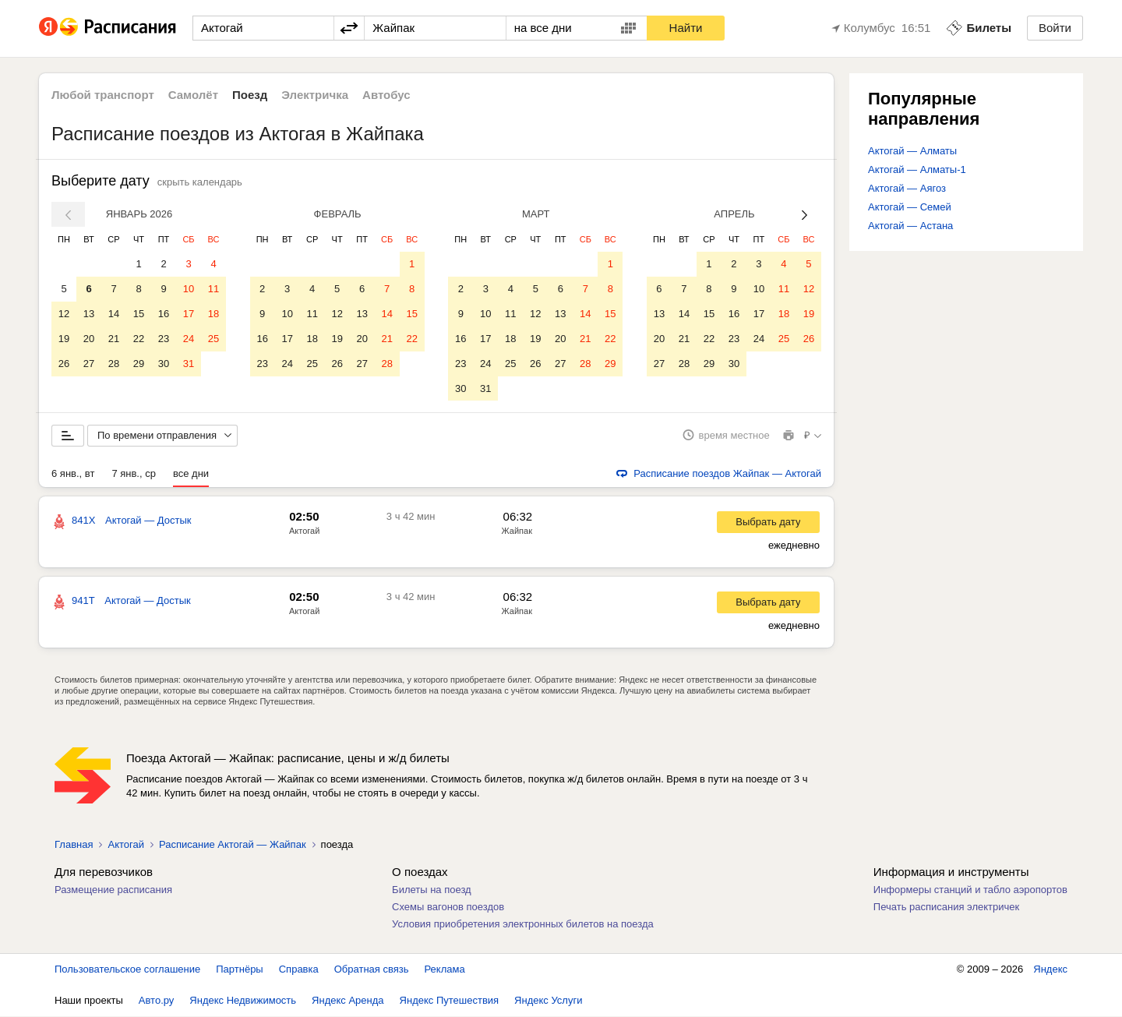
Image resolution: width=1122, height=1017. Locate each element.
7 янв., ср (133, 474)
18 (213, 314)
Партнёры (239, 970)
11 (213, 289)
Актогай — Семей (909, 207)
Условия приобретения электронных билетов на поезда (523, 924)
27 (88, 363)
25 (213, 338)
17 (188, 314)
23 (163, 338)
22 (138, 338)
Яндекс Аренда (347, 1001)
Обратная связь (371, 970)
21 (113, 338)
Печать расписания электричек (946, 907)
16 (163, 314)
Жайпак (517, 531)
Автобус (386, 94)
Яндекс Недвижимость (242, 1001)
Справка (299, 970)
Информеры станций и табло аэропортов (970, 890)
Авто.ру (157, 1001)
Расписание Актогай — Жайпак (232, 845)
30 (163, 363)
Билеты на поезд (431, 890)
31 (188, 363)
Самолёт (193, 94)
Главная (74, 845)
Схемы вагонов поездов (448, 907)
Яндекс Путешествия (449, 1001)
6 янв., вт (72, 474)
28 (113, 363)
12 (63, 314)
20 (88, 338)
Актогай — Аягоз (907, 188)
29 (138, 363)
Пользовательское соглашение (127, 970)
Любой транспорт (102, 94)
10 (188, 289)
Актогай (304, 531)
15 (138, 314)
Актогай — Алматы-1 (917, 169)
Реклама (445, 970)
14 (113, 314)
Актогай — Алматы (912, 151)
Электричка (314, 94)
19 (63, 338)
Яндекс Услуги (548, 1001)
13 (88, 314)
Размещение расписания (113, 890)
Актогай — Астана (910, 225)
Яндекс (1050, 970)
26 (63, 363)
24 (188, 338)
